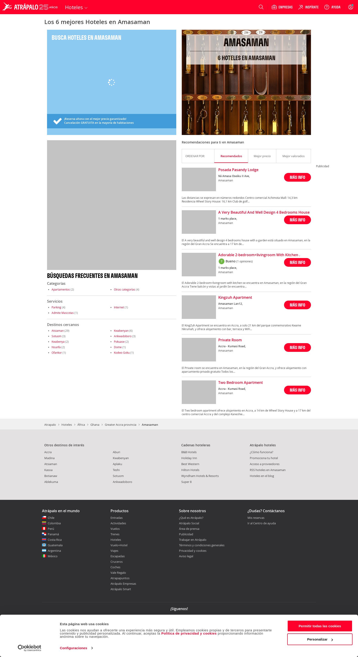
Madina (49, 458)
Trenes (115, 534)
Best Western (190, 464)
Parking (56, 307)
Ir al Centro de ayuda (261, 523)
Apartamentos (61, 289)
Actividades (118, 523)
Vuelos (115, 529)
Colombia (54, 523)
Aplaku (117, 464)
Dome (118, 347)
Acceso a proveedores (264, 464)
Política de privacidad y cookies (189, 633)
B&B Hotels (189, 452)
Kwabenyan (121, 330)
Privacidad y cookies (192, 551)
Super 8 (186, 482)
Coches (115, 567)
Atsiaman (58, 330)
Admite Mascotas (63, 313)
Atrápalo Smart (121, 589)
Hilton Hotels (190, 470)
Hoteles (66, 425)
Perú (51, 529)
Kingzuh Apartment (235, 297)
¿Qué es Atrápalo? (191, 518)
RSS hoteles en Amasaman (268, 470)
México (53, 556)
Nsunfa (56, 347)
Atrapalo (50, 425)
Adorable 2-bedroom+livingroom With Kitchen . (259, 255)
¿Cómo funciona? (261, 452)
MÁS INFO (297, 177)
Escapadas (118, 556)
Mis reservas (255, 518)
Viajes (114, 551)
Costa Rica (55, 540)
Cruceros (117, 562)
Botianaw (50, 476)
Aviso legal (186, 556)
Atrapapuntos (120, 578)
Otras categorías (124, 289)
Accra (48, 452)
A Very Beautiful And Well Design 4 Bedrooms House (264, 212)
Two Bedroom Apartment (240, 382)
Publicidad (186, 534)
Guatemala (55, 545)
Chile (51, 518)
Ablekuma (51, 482)
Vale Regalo (118, 573)
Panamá (53, 534)
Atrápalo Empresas (123, 584)
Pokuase (119, 341)
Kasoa (48, 470)
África (81, 425)
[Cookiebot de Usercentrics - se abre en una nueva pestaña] (30, 648)
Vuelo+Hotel (119, 545)
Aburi (116, 452)
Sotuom (56, 336)
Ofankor (57, 352)
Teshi (116, 470)
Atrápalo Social (189, 523)
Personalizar (320, 639)
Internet (119, 307)
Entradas (117, 518)
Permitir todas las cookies (320, 626)
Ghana (94, 425)
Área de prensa (189, 529)
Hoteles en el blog (262, 476)
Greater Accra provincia (120, 425)
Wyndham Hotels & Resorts (200, 476)
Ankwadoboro (123, 336)
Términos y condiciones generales (201, 545)
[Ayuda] (332, 7)
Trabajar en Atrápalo (192, 540)
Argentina (54, 551)
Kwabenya (58, 341)
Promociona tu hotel (264, 458)
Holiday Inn (189, 458)
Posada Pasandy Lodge (238, 170)
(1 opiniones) (244, 261)
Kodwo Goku (122, 352)
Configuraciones (73, 648)
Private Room (230, 340)
